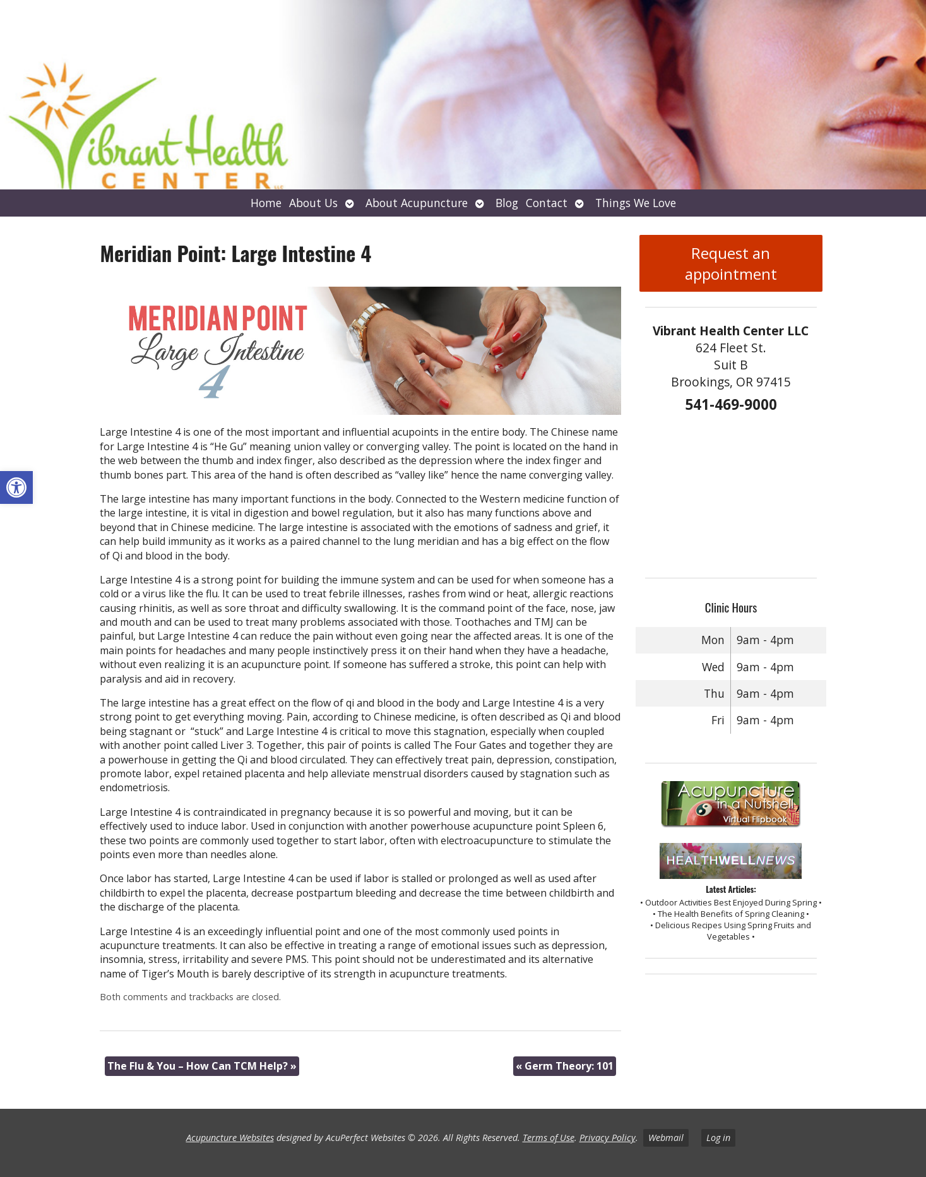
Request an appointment (731, 263)
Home (266, 202)
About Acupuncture (416, 202)
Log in (718, 1138)
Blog (507, 202)
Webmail (666, 1138)
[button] (16, 487)
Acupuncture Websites (230, 1138)
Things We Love (635, 202)
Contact (546, 202)
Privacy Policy (607, 1138)
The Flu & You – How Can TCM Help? (202, 1066)
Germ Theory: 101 (565, 1066)
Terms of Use (548, 1138)
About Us (313, 202)
